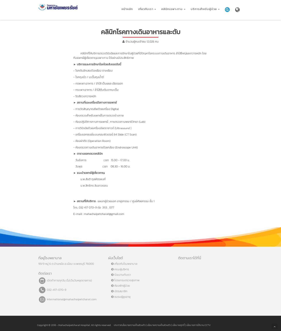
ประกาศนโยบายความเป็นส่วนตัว (128, 325)
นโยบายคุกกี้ (177, 325)
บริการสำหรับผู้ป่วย (205, 9)
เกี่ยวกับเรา (147, 9)
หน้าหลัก (127, 9)
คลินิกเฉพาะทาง (173, 9)
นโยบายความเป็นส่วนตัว (158, 325)
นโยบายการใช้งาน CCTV (197, 325)
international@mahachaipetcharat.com (72, 298)
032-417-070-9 (56, 288)
